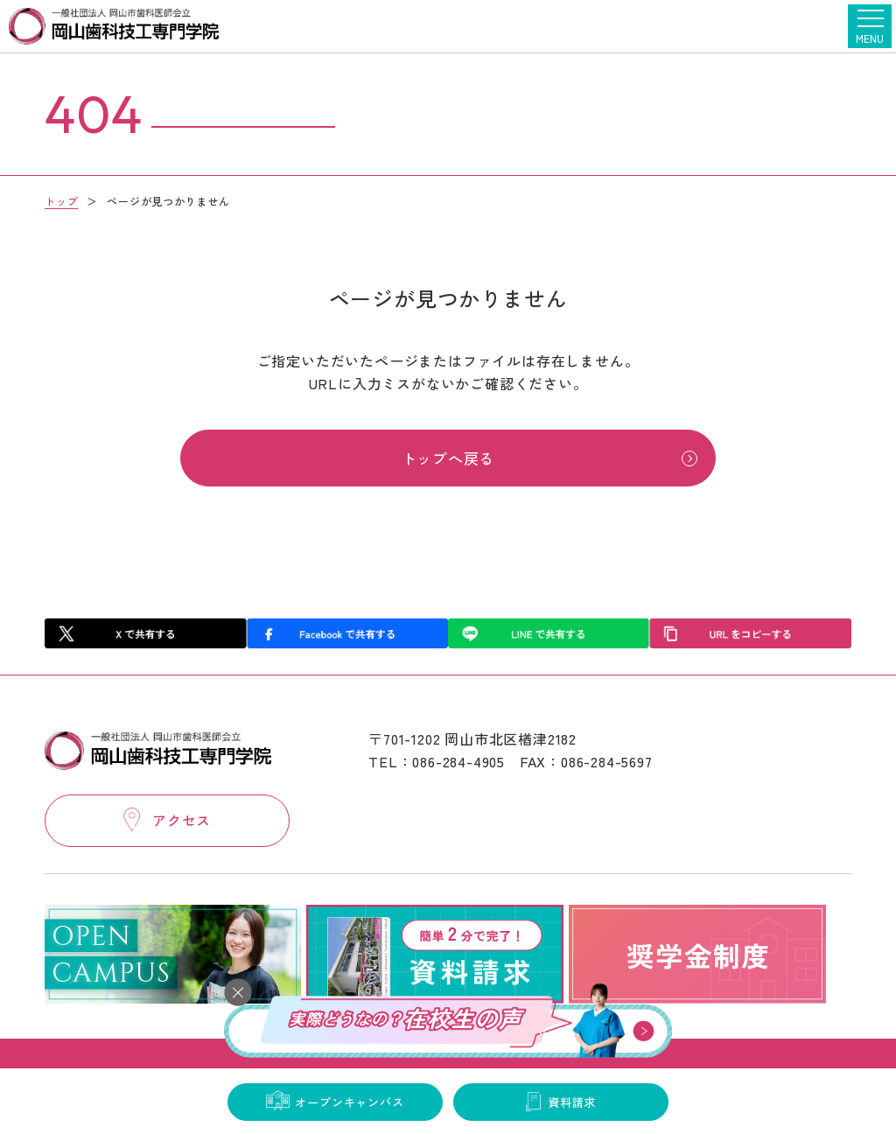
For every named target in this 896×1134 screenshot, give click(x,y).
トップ (61, 200)
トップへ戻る (448, 460)
